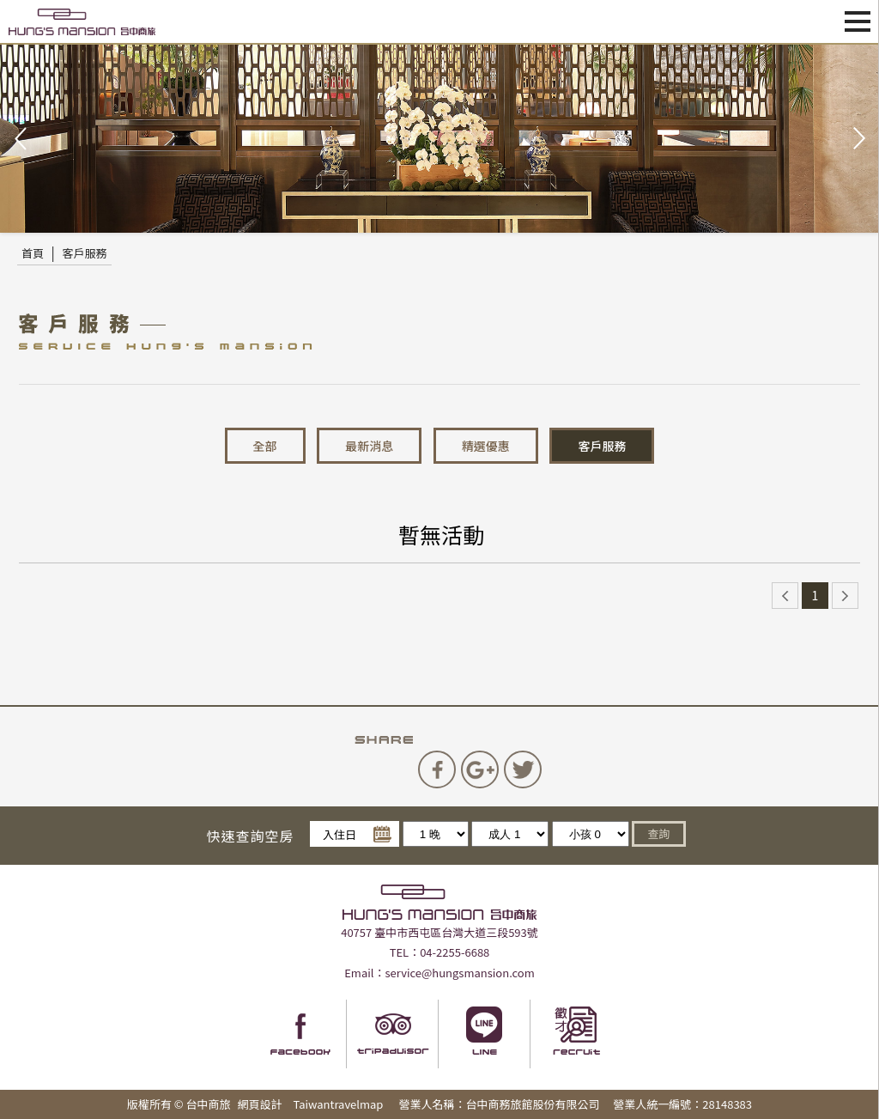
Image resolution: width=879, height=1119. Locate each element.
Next (856, 139)
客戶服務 (85, 253)
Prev (22, 139)
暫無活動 (441, 534)
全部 (265, 445)
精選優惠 (486, 445)
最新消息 (369, 445)
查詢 (658, 833)
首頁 (32, 253)
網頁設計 (260, 1104)
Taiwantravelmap (338, 1104)
